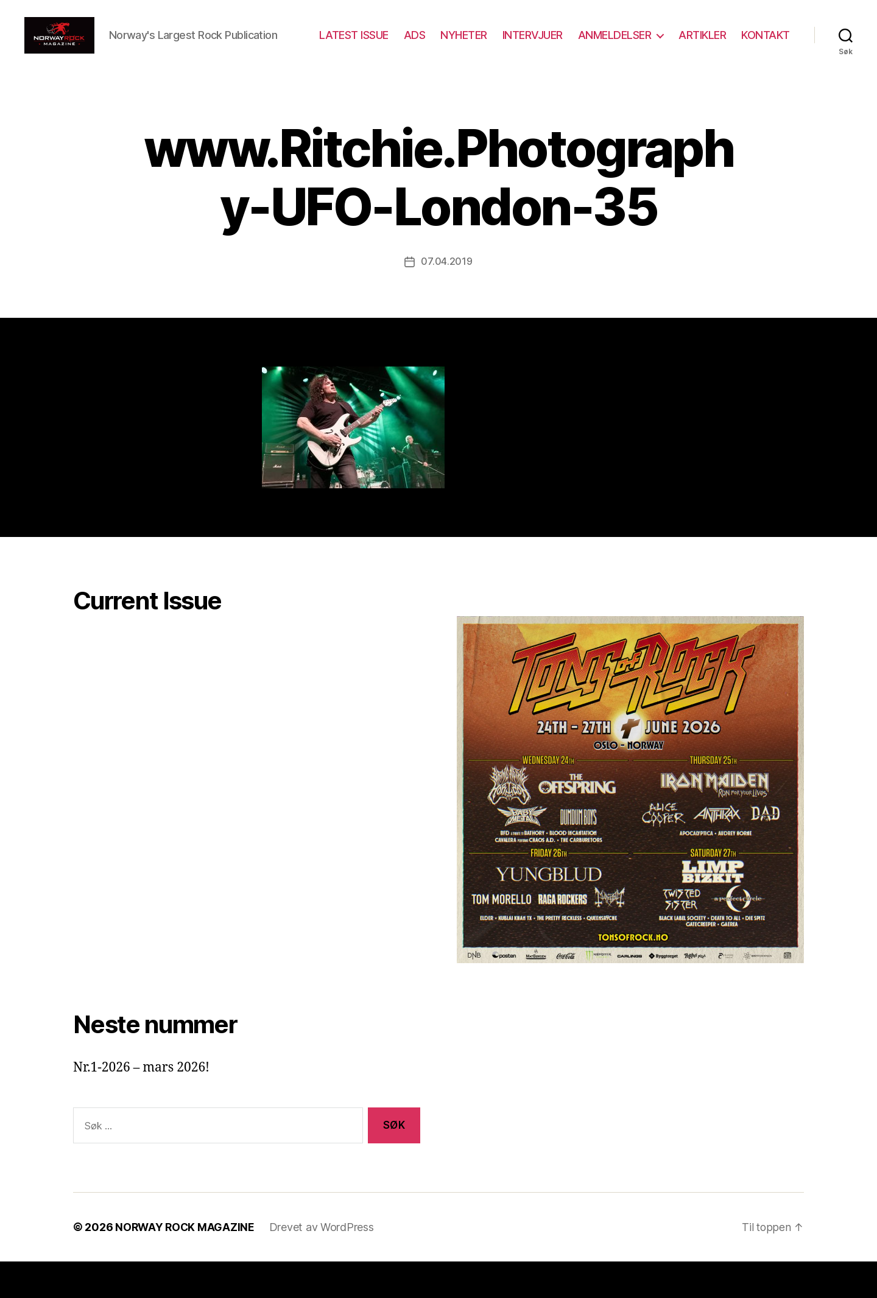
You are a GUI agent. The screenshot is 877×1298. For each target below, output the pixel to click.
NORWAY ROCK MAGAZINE (186, 1263)
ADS (478, 44)
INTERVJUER (596, 44)
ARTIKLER (766, 44)
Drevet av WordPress (324, 1263)
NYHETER (527, 44)
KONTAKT (765, 62)
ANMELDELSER (678, 44)
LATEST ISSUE (417, 44)
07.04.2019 (446, 298)
